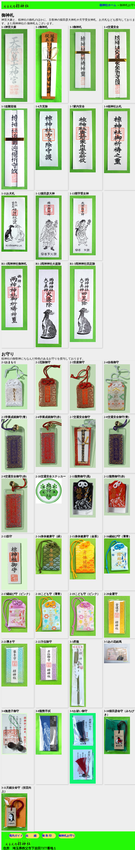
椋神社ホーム (108, 5)
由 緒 (31, 835)
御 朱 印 (47, 835)
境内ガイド (16, 835)
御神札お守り (66, 835)
